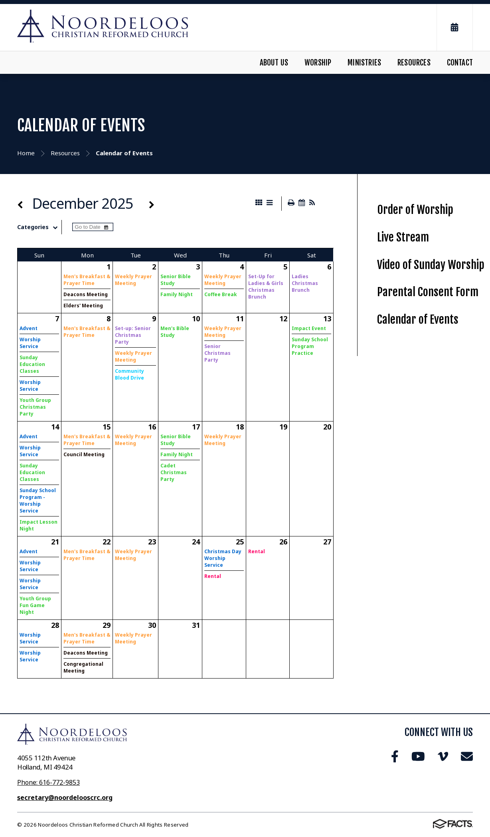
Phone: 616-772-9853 (48, 782)
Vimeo (443, 756)
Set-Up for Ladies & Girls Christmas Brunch (265, 286)
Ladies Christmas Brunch (305, 283)
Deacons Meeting (85, 294)
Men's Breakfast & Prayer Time (87, 280)
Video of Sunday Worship (430, 265)
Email (467, 756)
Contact (460, 62)
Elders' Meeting (83, 305)
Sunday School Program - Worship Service (38, 500)
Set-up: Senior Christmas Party (133, 335)
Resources (414, 62)
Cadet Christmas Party (173, 472)
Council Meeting (84, 454)
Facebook (395, 756)
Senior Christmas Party (217, 353)
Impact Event (309, 328)
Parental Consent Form (427, 292)
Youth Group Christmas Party (35, 407)
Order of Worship (415, 210)
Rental (212, 576)
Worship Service (30, 343)
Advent (29, 328)
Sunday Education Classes (32, 364)
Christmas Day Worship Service (222, 558)
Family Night (176, 294)
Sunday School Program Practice (310, 346)
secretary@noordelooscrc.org (65, 797)
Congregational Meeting (83, 667)
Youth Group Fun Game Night (35, 605)
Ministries (364, 62)
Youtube (418, 756)
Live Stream (403, 237)
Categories (39, 227)
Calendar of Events (417, 319)
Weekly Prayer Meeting (133, 280)
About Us (274, 62)
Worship (317, 62)
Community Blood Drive (129, 374)
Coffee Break (220, 294)
